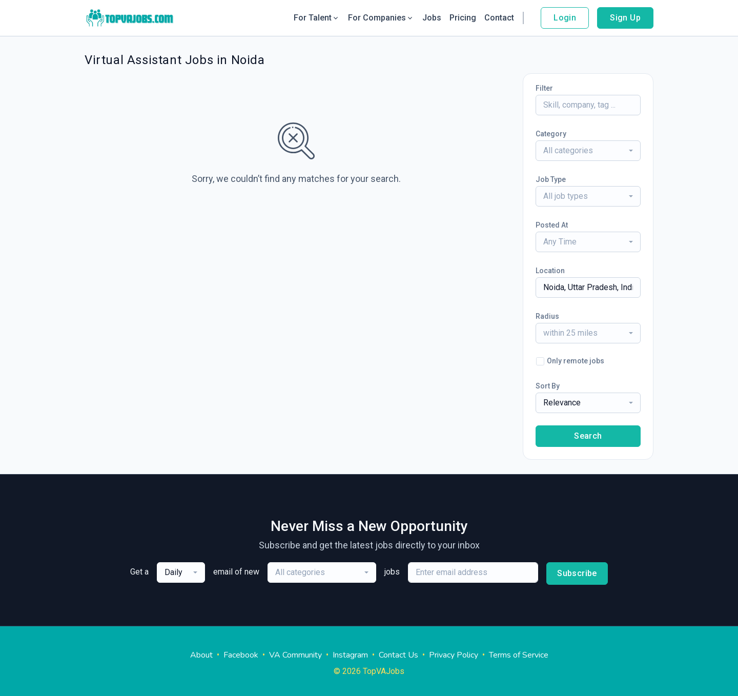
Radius (547, 316)
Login (565, 18)
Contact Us (398, 655)
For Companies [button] (381, 18)
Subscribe (577, 573)
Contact (499, 18)
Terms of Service (518, 655)
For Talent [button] (317, 18)
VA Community (295, 655)
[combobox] (588, 150)
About (201, 655)
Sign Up (625, 18)
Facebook (240, 655)
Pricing (462, 18)
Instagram (350, 655)
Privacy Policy (453, 655)
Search (588, 436)
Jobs (431, 18)
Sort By (548, 386)
